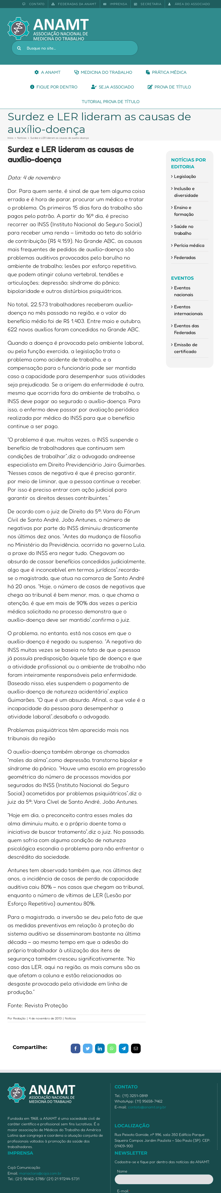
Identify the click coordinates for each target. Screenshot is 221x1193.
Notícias (70, 1018)
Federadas (185, 257)
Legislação (185, 176)
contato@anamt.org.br (147, 1107)
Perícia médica (189, 245)
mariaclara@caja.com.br (40, 1173)
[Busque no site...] (74, 48)
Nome (122, 1171)
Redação (19, 1018)
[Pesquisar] (19, 48)
